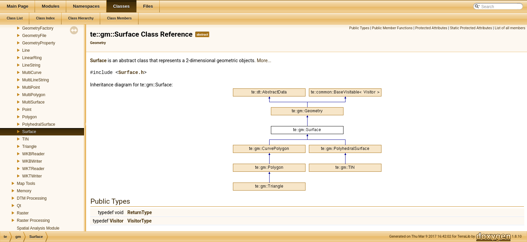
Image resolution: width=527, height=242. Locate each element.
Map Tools (26, 183)
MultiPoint (31, 87)
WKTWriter (32, 176)
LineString (31, 65)
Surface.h (131, 72)
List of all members (510, 28)
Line (26, 50)
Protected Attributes (431, 28)
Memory (24, 191)
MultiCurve (31, 72)
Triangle (29, 146)
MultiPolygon (33, 94)
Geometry (98, 43)
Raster (23, 213)
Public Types (359, 28)
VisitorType (139, 221)
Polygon (29, 117)
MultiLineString (35, 80)
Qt (19, 205)
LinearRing (32, 57)
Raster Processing (33, 220)
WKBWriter (32, 161)
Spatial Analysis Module (38, 228)
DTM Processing (32, 198)
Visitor (116, 221)
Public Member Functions (392, 28)
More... (264, 60)
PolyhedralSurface (38, 124)
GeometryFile (34, 35)
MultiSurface (33, 102)
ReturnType (139, 212)
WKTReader (33, 168)
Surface (29, 131)
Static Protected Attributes (471, 28)
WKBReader (33, 154)
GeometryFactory (37, 28)
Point (26, 109)
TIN (25, 139)
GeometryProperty (38, 43)
